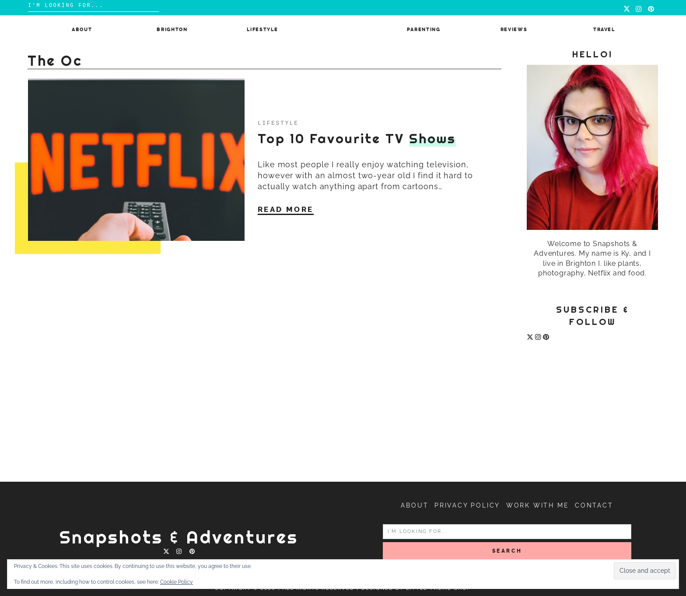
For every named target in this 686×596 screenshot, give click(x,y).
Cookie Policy (176, 582)
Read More (286, 209)
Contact (594, 505)
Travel (604, 29)
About (82, 29)
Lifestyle (262, 29)
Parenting (424, 29)
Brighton (172, 29)
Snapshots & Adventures (179, 537)
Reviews (514, 29)
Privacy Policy (467, 505)
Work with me (537, 505)
